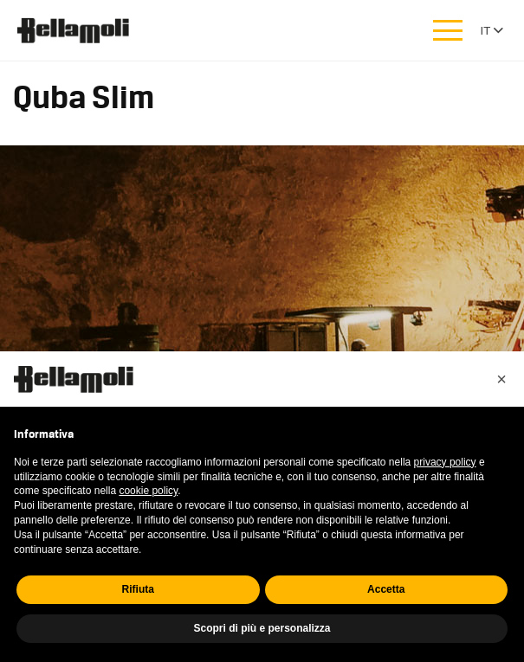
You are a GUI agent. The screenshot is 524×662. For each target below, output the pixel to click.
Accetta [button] (385, 589)
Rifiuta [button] (138, 589)
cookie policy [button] (148, 491)
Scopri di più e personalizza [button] (261, 628)
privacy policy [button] (445, 462)
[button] (501, 379)
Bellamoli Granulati (82, 30)
